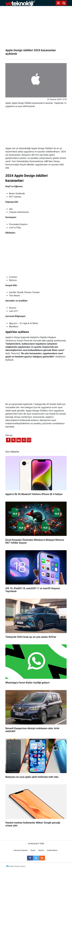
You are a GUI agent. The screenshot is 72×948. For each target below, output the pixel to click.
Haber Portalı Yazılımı (17, 866)
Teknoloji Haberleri (20, 850)
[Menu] (58, 3)
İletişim (41, 850)
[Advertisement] (36, 26)
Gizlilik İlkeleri (52, 850)
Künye (33, 850)
